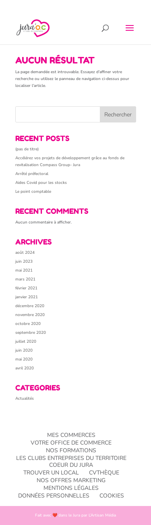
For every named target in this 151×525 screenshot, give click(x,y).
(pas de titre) (27, 149)
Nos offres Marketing (71, 480)
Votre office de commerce (71, 443)
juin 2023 (24, 261)
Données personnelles (53, 496)
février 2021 (26, 288)
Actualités (24, 398)
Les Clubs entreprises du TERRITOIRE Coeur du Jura (71, 461)
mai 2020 (24, 359)
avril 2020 (24, 368)
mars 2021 (25, 279)
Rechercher (118, 114)
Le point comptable (33, 191)
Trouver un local (51, 473)
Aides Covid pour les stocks (41, 183)
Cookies (111, 496)
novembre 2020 (30, 315)
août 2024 (25, 252)
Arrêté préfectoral (31, 174)
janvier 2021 (26, 297)
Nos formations (71, 450)
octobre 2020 (28, 324)
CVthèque (104, 473)
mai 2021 (24, 270)
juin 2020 (24, 350)
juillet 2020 (25, 341)
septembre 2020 (30, 332)
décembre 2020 (29, 306)
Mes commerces (71, 435)
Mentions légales (71, 488)
